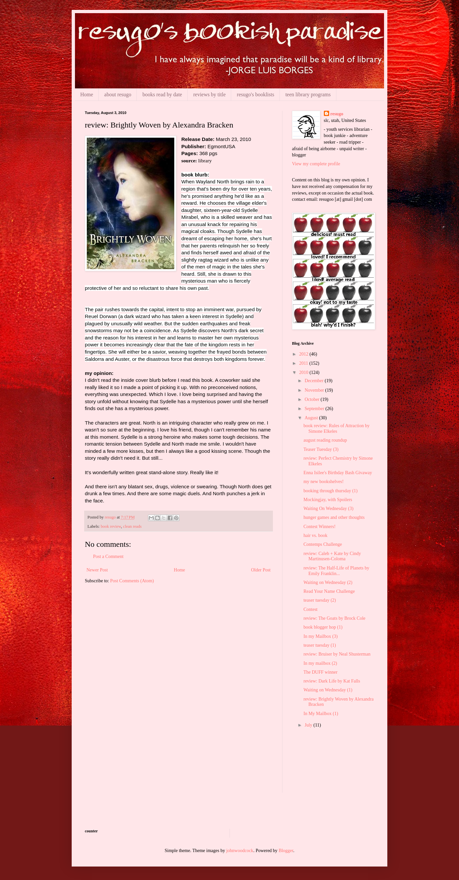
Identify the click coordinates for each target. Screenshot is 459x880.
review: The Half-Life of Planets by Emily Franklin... (336, 571)
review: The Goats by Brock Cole (334, 618)
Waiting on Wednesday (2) (327, 582)
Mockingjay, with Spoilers (327, 499)
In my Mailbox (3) (320, 636)
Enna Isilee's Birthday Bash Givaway (337, 472)
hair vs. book (315, 535)
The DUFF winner (320, 672)
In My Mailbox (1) (320, 713)
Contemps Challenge (322, 544)
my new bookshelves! (323, 481)
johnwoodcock (239, 850)
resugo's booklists (255, 94)
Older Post (261, 569)
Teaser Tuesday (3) (320, 449)
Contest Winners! (319, 526)
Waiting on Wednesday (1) (327, 689)
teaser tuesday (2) (319, 600)
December (314, 380)
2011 (304, 363)
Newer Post (97, 569)
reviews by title (209, 94)
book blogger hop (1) (323, 627)
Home (86, 94)
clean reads (132, 526)
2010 (304, 372)
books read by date (162, 94)
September (314, 408)
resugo (336, 113)
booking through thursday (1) (330, 490)
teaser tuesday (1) (319, 645)
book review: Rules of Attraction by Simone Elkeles (336, 428)
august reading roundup (325, 440)
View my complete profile (316, 163)
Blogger (285, 850)
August (311, 417)
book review (111, 526)
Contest (310, 609)
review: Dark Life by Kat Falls (331, 681)
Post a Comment (108, 556)
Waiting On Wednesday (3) (328, 508)
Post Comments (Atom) (132, 580)
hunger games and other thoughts (334, 517)
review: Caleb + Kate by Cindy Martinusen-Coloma (332, 556)
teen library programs (308, 94)
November (314, 390)
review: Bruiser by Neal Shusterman (337, 654)
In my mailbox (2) (320, 663)
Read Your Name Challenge (329, 591)
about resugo (117, 94)
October (312, 399)
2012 (304, 354)
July (308, 725)
